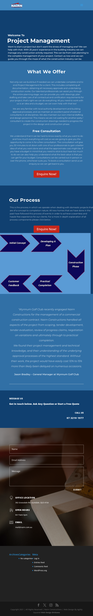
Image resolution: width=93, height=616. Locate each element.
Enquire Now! (46, 174)
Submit (77, 490)
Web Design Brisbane (50, 612)
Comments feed (41, 566)
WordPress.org (40, 570)
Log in (36, 558)
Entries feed (39, 562)
